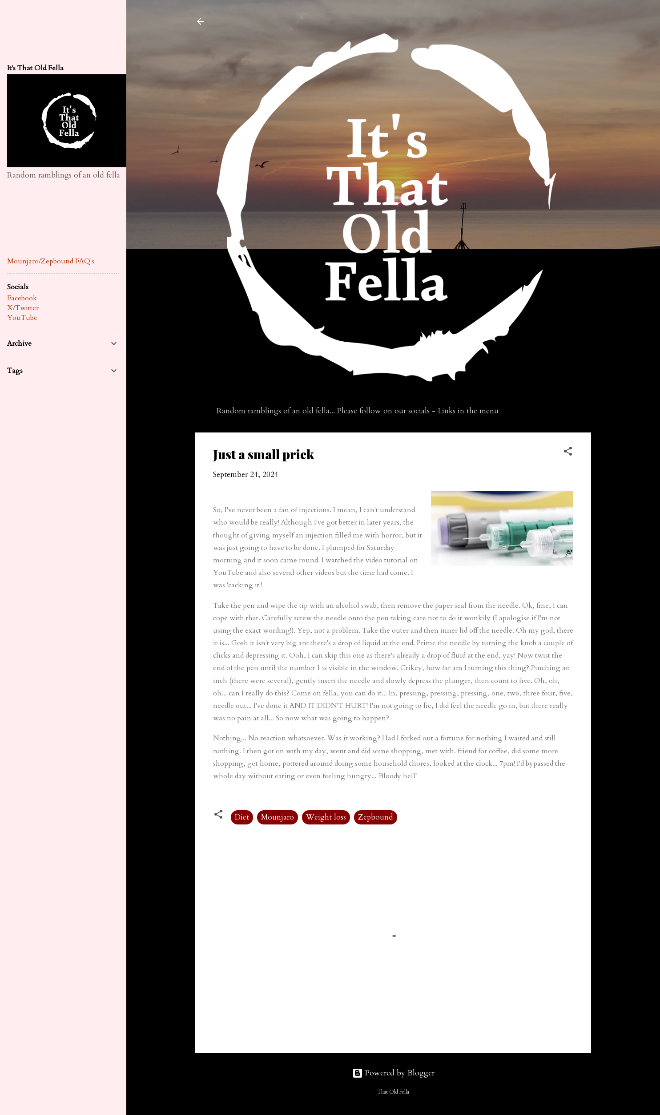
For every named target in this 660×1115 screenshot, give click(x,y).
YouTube (22, 318)
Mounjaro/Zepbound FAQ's (50, 261)
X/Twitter (23, 308)
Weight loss (326, 817)
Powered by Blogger (393, 1073)
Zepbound (375, 817)
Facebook (22, 298)
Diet (242, 817)
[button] (568, 453)
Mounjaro (277, 817)
